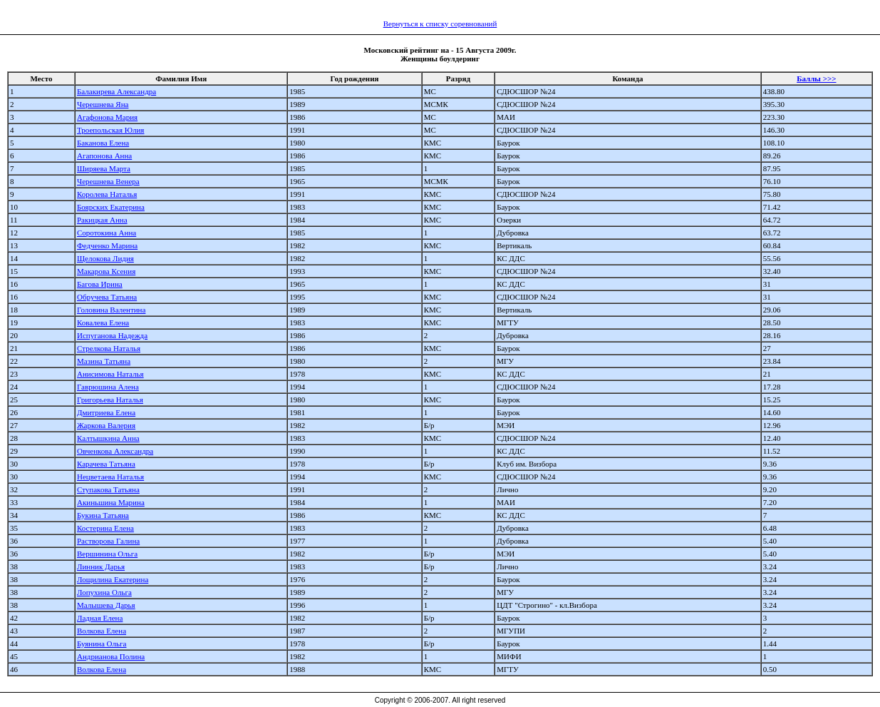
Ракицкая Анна (102, 219)
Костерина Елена (105, 528)
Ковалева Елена (103, 322)
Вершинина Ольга (107, 553)
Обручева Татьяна (107, 297)
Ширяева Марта (103, 168)
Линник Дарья (101, 566)
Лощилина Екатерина (112, 579)
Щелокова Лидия (105, 258)
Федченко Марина (107, 245)
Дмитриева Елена (106, 412)
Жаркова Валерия (106, 425)
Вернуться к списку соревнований (440, 23)
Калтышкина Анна (108, 438)
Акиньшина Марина (111, 502)
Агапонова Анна (104, 155)
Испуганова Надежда (112, 335)
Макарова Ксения (106, 271)
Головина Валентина (111, 309)
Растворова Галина (108, 540)
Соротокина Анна (106, 232)
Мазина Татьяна (103, 361)
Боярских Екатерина (111, 207)
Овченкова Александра (115, 451)
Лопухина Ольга (104, 592)
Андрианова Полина (111, 656)
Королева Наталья (107, 194)
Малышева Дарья (106, 605)
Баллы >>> (816, 78)
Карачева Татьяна (106, 463)
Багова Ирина (100, 284)
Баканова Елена (103, 142)
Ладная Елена (100, 618)
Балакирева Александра (116, 91)
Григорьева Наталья (110, 399)
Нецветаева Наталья (110, 476)
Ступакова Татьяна (108, 489)
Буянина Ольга (101, 643)
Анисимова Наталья (110, 374)
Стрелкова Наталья (108, 348)
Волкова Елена (101, 630)
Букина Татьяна (103, 515)
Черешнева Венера (108, 181)
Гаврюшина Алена (108, 386)
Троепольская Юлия (110, 130)
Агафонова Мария (107, 117)
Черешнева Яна (102, 104)
